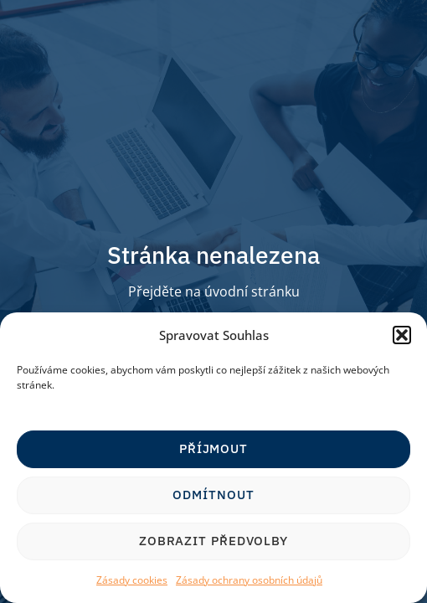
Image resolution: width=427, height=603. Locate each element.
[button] (402, 335)
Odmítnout (213, 494)
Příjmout (213, 448)
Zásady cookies (131, 580)
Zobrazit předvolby (213, 541)
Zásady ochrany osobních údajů (249, 580)
